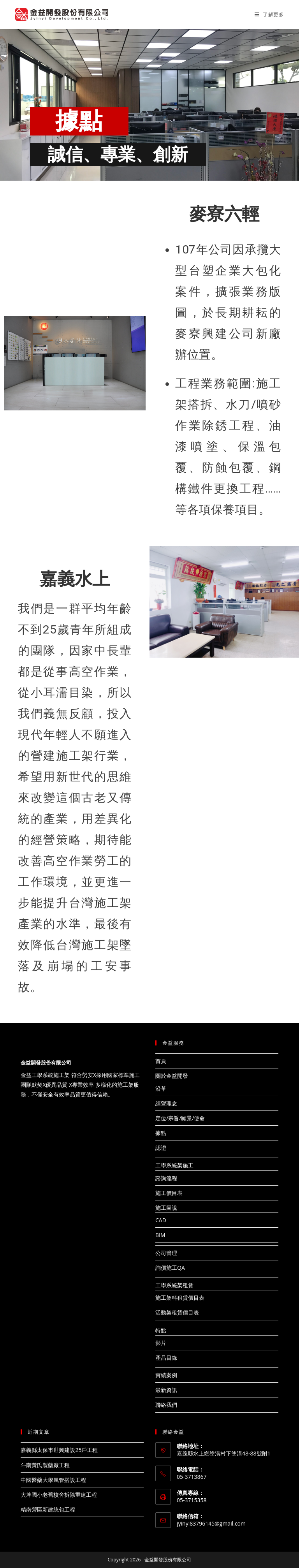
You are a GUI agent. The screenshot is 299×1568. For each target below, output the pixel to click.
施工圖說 (166, 1207)
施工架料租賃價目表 (179, 1297)
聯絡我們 (166, 1404)
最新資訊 (166, 1390)
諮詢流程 (166, 1178)
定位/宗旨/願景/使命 (180, 1118)
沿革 (160, 1088)
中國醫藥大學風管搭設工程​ (53, 1480)
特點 (160, 1330)
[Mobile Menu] (269, 14)
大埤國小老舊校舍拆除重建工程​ (59, 1494)
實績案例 (166, 1375)
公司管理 (166, 1253)
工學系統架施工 (174, 1165)
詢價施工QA (170, 1267)
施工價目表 (169, 1193)
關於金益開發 (171, 1075)
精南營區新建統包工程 (48, 1509)
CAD (160, 1220)
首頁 (160, 1061)
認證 (160, 1147)
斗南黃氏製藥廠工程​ (45, 1465)
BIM (160, 1235)
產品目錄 (166, 1357)
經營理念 (166, 1103)
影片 (160, 1342)
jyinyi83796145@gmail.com (211, 1523)
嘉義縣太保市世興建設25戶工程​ (59, 1450)
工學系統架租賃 (174, 1285)
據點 (160, 1133)
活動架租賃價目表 (177, 1312)
